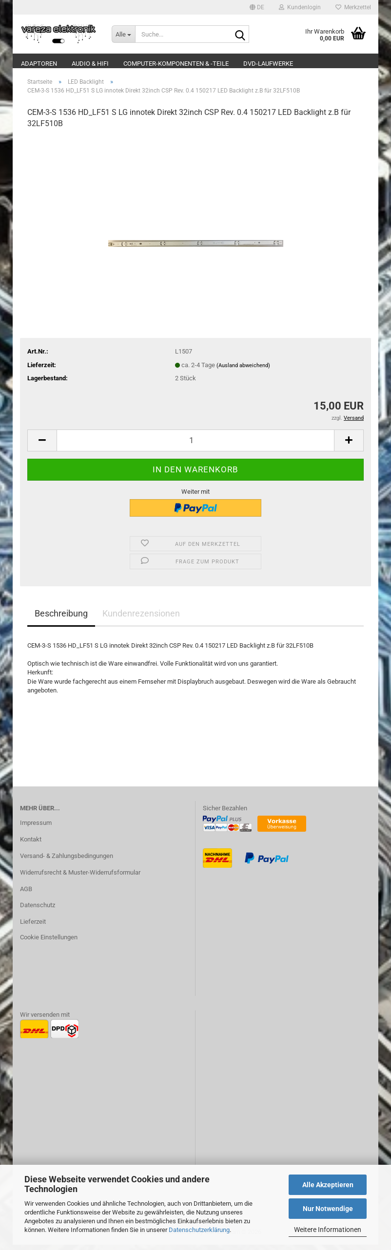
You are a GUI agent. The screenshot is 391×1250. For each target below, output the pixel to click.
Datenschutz (37, 910)
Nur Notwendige (328, 1209)
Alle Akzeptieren (327, 1185)
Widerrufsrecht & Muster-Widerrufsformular (80, 877)
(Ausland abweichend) (243, 371)
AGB (26, 894)
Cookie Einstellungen (49, 942)
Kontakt (30, 844)
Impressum (36, 828)
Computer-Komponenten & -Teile (176, 63)
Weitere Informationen (327, 1229)
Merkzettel (353, 7)
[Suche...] (123, 34)
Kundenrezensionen (141, 619)
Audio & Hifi (90, 63)
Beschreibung (61, 619)
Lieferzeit (33, 927)
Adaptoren (39, 63)
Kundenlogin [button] (300, 7)
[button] (257, 7)
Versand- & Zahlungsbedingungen (66, 861)
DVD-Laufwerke (268, 63)
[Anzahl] (195, 446)
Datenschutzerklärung (199, 1229)
